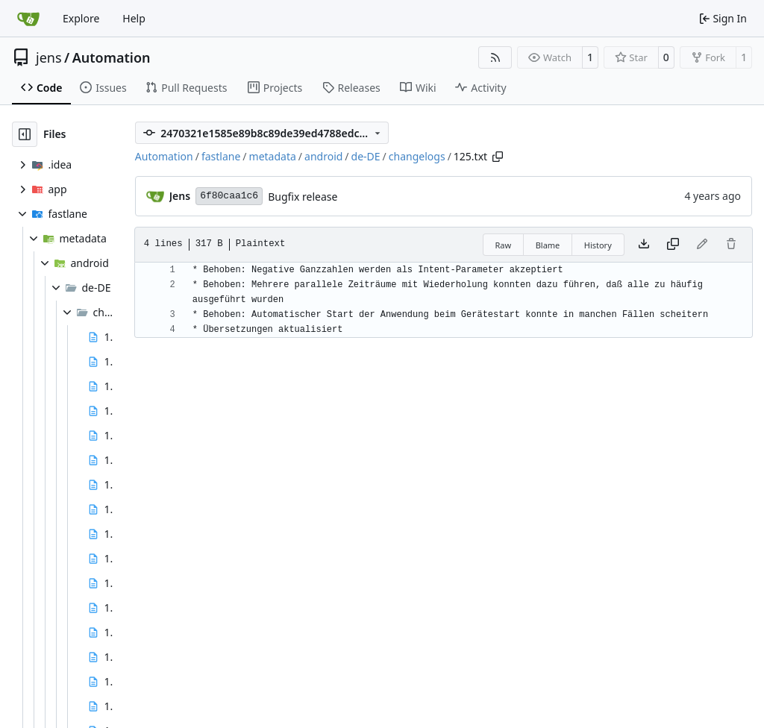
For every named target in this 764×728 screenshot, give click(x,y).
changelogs (417, 156)
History (598, 245)
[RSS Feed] (495, 57)
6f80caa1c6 (229, 195)
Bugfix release (302, 196)
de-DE (366, 156)
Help (133, 18)
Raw (503, 245)
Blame (548, 245)
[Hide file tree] (24, 134)
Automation (111, 57)
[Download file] (644, 244)
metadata (272, 156)
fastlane (220, 156)
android (323, 156)
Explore (81, 18)
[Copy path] (497, 156)
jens (49, 57)
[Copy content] (673, 244)
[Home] (28, 18)
